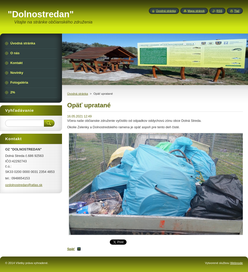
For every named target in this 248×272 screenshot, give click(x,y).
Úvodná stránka (77, 93)
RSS (219, 10)
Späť (71, 249)
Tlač (236, 10)
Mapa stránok (196, 10)
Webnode (236, 263)
